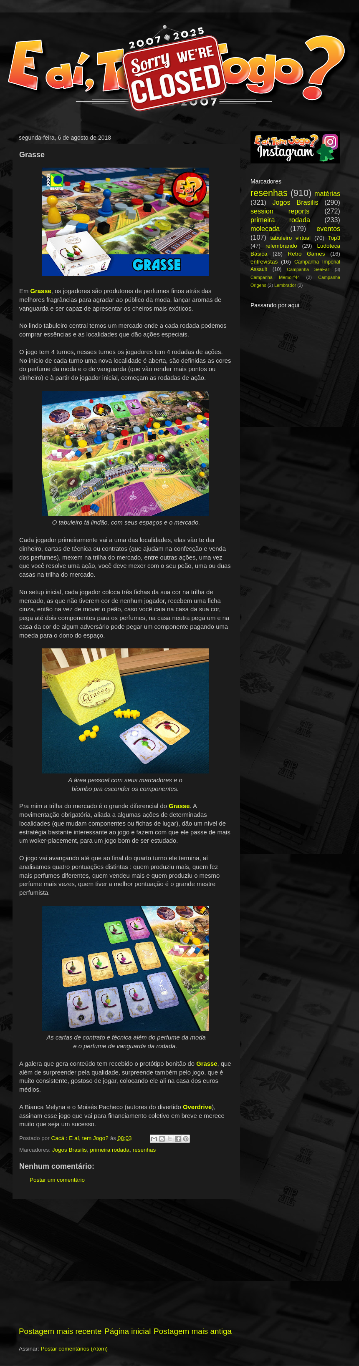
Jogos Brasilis (69, 1150)
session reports (279, 211)
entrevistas (264, 262)
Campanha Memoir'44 (275, 277)
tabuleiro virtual (290, 238)
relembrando (281, 246)
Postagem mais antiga (193, 1331)
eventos (328, 228)
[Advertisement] (125, 1262)
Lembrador (285, 285)
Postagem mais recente (60, 1331)
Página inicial (127, 1331)
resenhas (144, 1150)
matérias (327, 193)
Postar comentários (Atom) (74, 1349)
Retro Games (306, 254)
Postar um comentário (57, 1180)
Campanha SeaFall (308, 269)
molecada (265, 228)
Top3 (334, 238)
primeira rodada (110, 1150)
